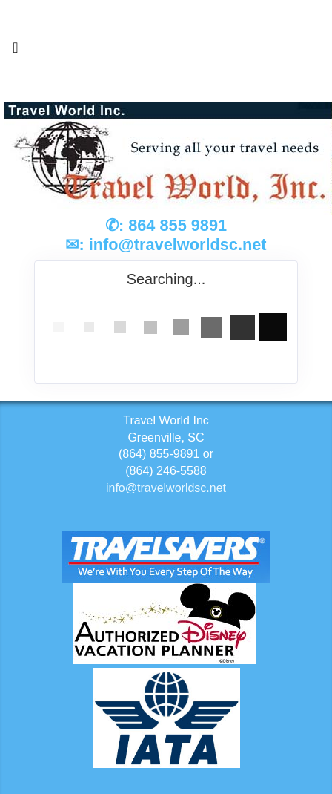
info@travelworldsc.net (178, 244)
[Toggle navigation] (15, 51)
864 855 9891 (177, 225)
